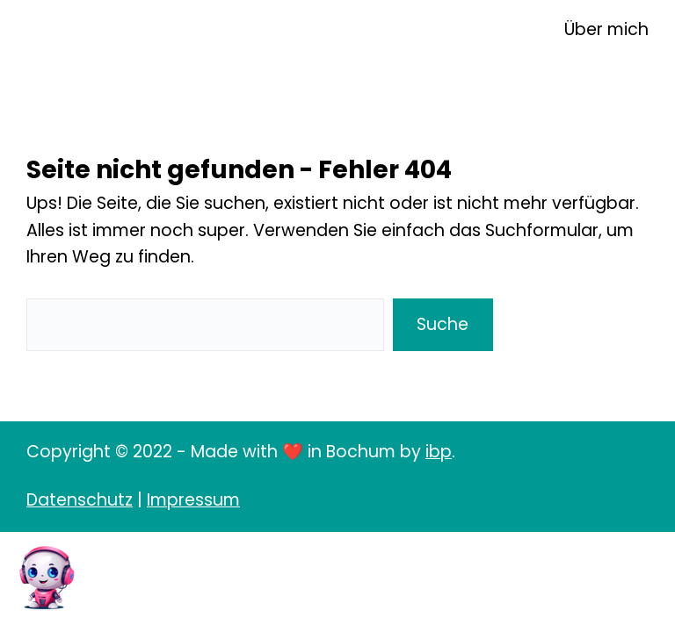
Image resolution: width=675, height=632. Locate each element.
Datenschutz (79, 500)
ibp (438, 451)
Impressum (193, 500)
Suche (442, 324)
